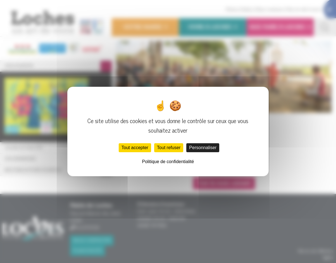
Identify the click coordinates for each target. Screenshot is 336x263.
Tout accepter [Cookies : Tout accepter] (134, 147)
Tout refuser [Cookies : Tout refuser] (168, 147)
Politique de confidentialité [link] (168, 161)
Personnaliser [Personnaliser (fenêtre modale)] (202, 147)
